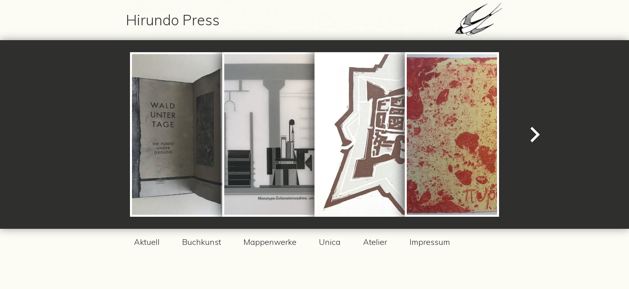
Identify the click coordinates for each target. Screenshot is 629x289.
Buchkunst (201, 242)
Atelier (375, 242)
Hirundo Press (172, 20)
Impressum (430, 242)
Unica (330, 242)
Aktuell (147, 242)
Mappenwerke (269, 242)
